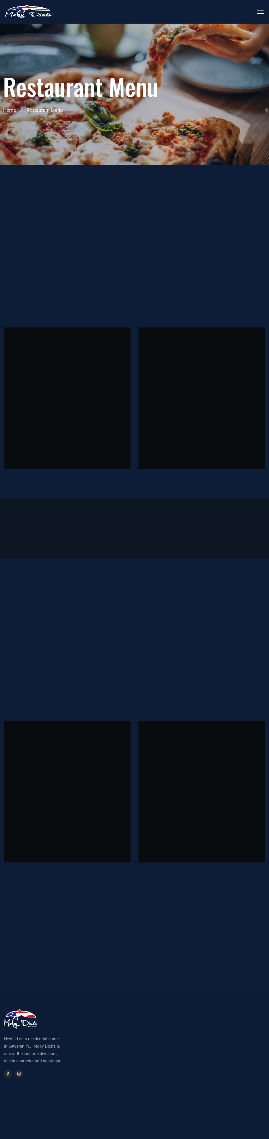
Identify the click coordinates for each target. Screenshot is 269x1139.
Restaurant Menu (45, 110)
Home (9, 110)
